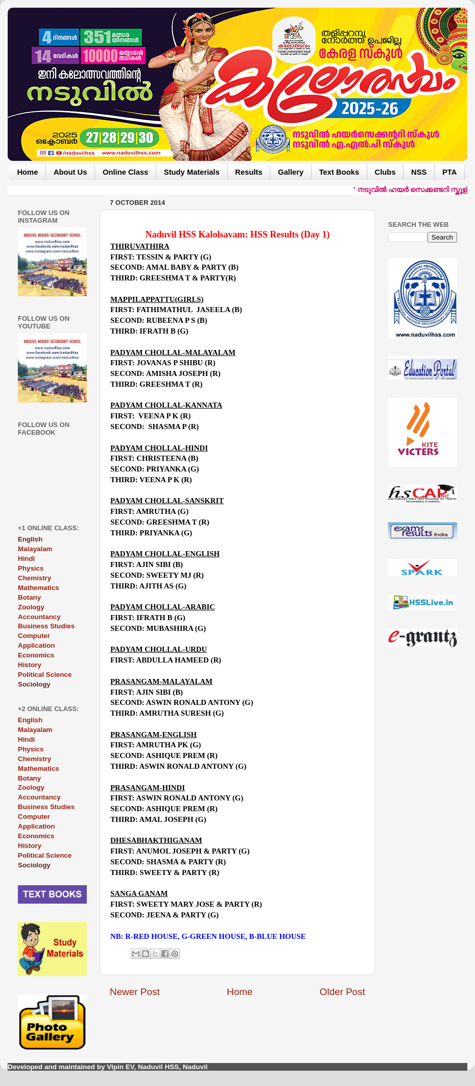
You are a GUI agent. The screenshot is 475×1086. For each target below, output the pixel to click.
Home (27, 172)
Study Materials (192, 172)
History (29, 665)
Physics (30, 568)
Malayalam (35, 549)
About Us (70, 172)
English (30, 720)
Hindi (26, 558)
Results (248, 172)
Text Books (339, 172)
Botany (29, 597)
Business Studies (46, 626)
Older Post (342, 991)
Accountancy (39, 617)
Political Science (45, 674)
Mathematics (38, 588)
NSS (418, 172)
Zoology (31, 607)
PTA (449, 172)
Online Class (125, 172)
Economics (36, 655)
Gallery (290, 172)
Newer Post (135, 991)
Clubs (385, 172)
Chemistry (34, 578)
